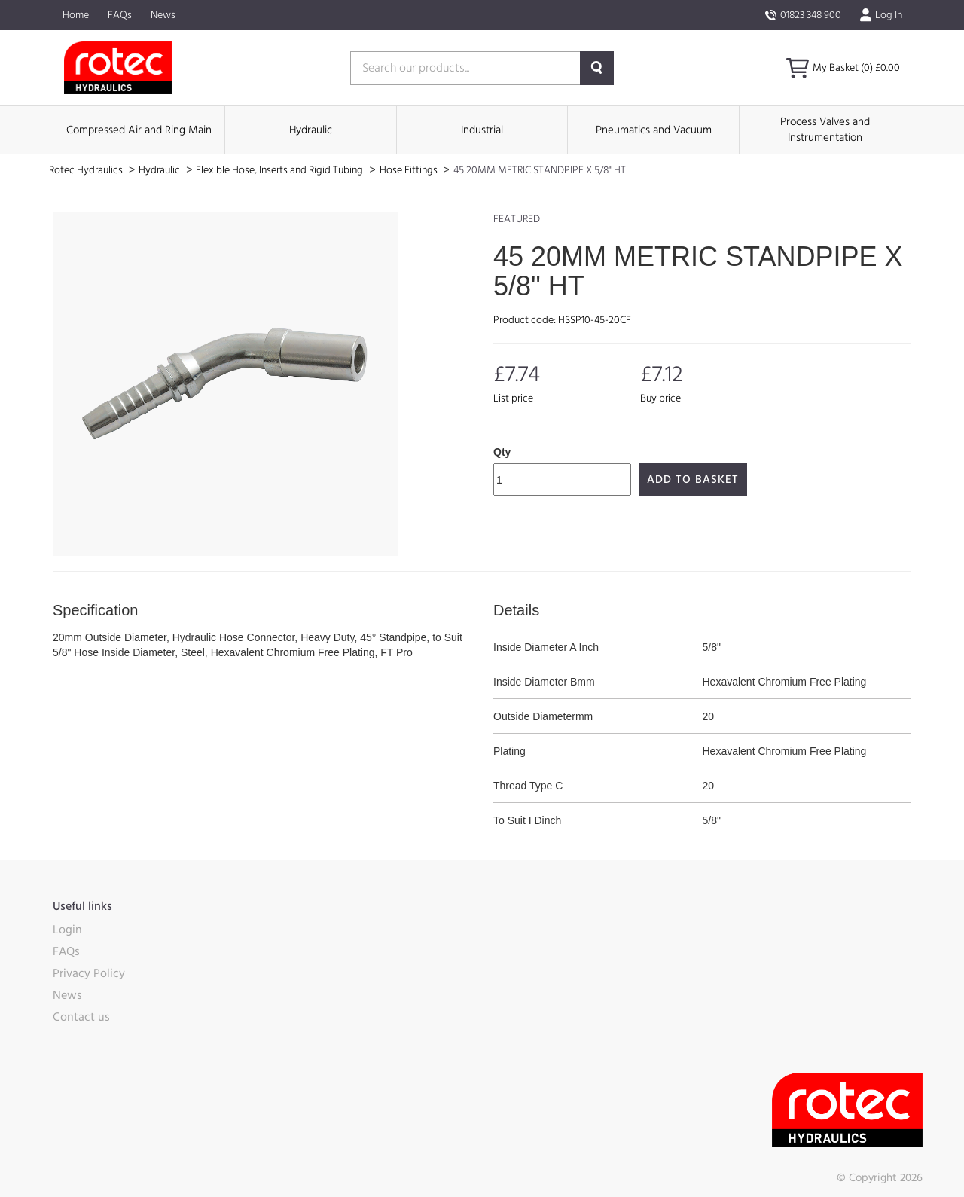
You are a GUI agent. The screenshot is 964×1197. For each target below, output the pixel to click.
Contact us (81, 1017)
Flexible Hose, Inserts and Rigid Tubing (280, 170)
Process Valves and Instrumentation (825, 129)
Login (67, 930)
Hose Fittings (410, 170)
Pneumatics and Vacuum (654, 130)
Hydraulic (310, 130)
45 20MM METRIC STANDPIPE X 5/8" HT (539, 170)
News (163, 15)
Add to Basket (693, 479)
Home (76, 15)
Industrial (482, 130)
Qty (502, 452)
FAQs (120, 15)
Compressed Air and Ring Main (139, 130)
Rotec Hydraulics (87, 170)
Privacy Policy (89, 973)
